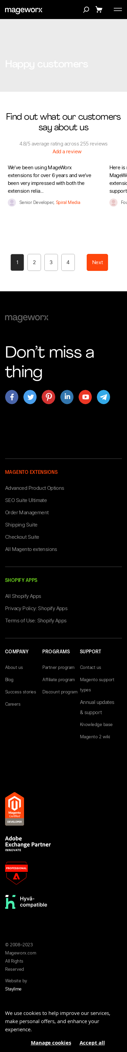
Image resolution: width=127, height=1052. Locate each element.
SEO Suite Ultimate (26, 500)
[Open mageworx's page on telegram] (103, 397)
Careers (12, 704)
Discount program (59, 692)
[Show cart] (100, 9)
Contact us (90, 667)
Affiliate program (58, 679)
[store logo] (23, 11)
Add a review (67, 151)
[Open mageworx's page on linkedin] (66, 397)
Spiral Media (68, 202)
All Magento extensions (31, 549)
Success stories (20, 692)
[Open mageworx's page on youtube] (85, 397)
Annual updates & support (97, 707)
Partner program (58, 667)
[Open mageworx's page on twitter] (30, 397)
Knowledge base (96, 724)
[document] (63, 1025)
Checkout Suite (22, 537)
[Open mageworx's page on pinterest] (48, 397)
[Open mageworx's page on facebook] (11, 397)
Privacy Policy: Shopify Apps (36, 608)
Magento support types (97, 684)
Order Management (26, 512)
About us (14, 667)
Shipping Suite (21, 525)
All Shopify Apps (23, 596)
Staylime (13, 989)
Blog (9, 679)
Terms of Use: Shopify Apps (35, 620)
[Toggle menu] (118, 9)
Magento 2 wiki (95, 737)
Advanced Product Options (34, 488)
